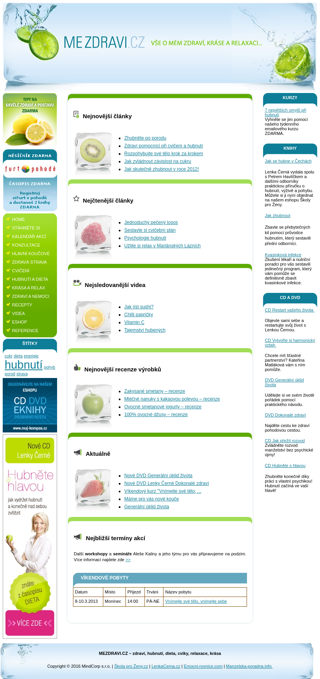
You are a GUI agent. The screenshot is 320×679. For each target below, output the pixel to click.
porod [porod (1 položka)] (10, 373)
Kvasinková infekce (283, 254)
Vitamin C (134, 322)
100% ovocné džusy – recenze (156, 414)
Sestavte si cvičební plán (150, 230)
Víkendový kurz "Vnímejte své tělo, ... (162, 491)
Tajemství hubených (144, 330)
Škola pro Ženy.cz (131, 666)
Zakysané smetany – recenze (154, 391)
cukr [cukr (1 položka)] (8, 356)
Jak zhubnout (277, 215)
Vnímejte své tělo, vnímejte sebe (196, 601)
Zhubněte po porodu (145, 138)
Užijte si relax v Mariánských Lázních (162, 245)
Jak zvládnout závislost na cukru (157, 161)
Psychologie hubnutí (145, 238)
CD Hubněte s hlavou (285, 465)
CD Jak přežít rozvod (285, 440)
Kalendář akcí (29, 236)
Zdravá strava (29, 262)
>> (127, 559)
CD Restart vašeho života (290, 310)
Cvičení (21, 270)
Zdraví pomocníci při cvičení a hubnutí (163, 146)
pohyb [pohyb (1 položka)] (49, 367)
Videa (18, 313)
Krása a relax (28, 287)
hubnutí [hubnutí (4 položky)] (24, 364)
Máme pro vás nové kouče (151, 499)
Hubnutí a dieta (30, 279)
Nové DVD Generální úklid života (158, 475)
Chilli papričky (138, 314)
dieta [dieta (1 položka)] (18, 356)
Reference (25, 330)
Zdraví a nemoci (30, 296)
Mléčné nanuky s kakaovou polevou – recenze (172, 399)
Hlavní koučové (31, 253)
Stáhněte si (26, 228)
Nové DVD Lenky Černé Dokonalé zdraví (166, 483)
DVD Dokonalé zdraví (285, 415)
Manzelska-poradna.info (249, 666)
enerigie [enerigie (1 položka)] (31, 356)
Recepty (22, 305)
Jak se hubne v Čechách (288, 161)
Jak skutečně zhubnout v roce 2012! (161, 169)
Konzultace (26, 245)
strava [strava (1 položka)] (22, 373)
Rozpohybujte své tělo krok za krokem (163, 153)
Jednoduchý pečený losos (151, 222)
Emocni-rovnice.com (203, 666)
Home (18, 219)
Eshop (19, 322)
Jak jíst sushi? (138, 307)
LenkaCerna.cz (165, 666)
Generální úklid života (146, 506)
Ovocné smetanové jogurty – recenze (163, 407)
